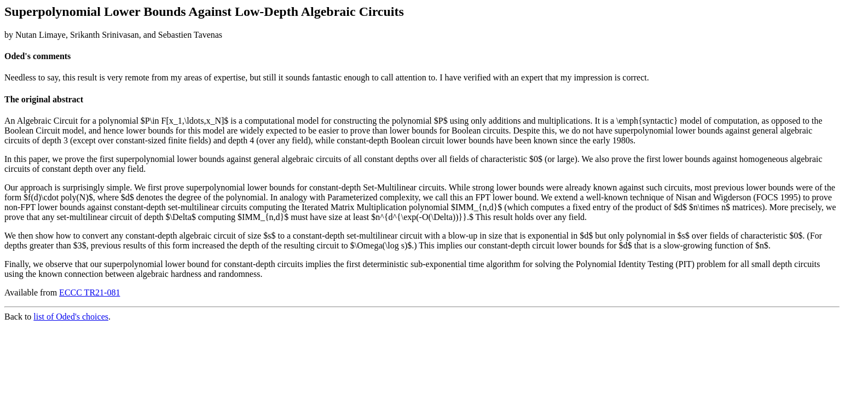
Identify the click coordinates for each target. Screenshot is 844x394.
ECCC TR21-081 (89, 292)
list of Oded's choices (70, 316)
